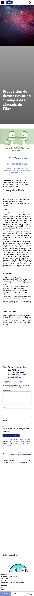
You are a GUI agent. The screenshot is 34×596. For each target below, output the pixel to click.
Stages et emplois (21, 158)
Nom (4, 407)
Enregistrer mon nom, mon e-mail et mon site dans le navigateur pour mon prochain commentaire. (16, 430)
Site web (5, 420)
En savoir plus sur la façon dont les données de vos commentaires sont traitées (16, 443)
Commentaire (7, 390)
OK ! (5, 594)
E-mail (5, 414)
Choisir (17, 593)
